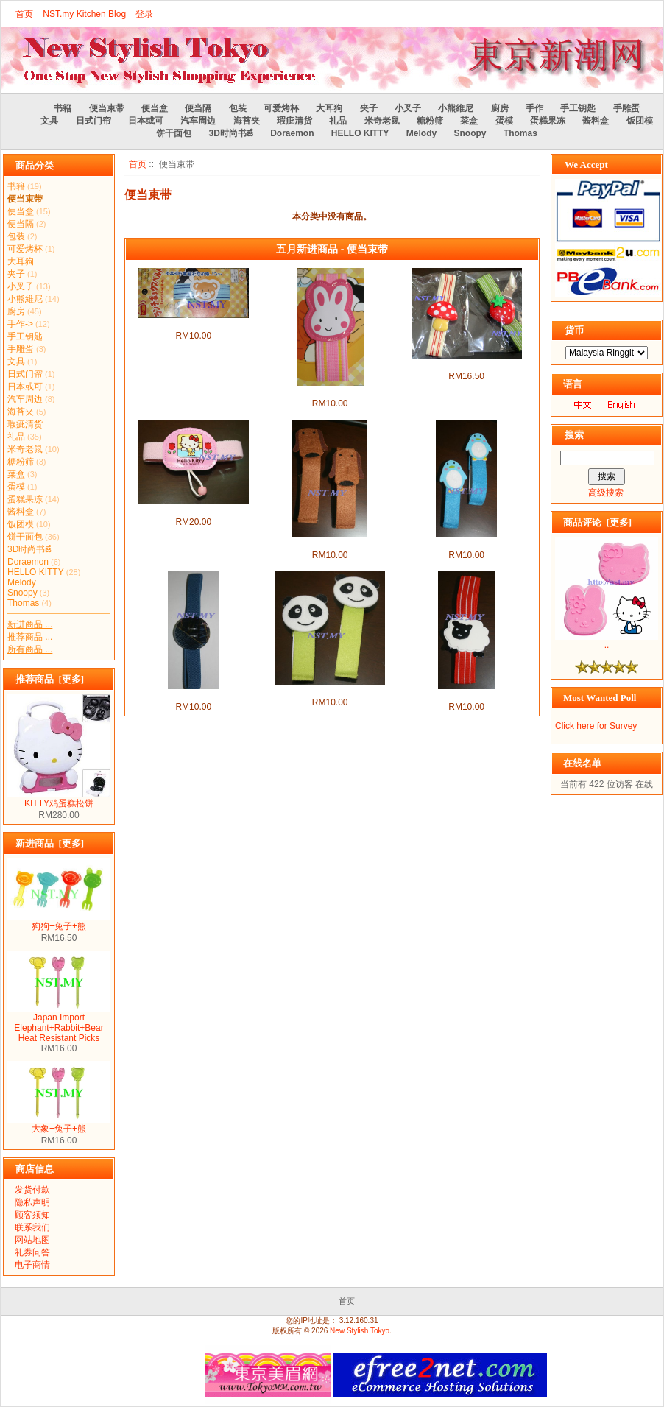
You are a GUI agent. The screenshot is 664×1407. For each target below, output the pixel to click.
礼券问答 (32, 1252)
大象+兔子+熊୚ (58, 1124)
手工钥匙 (578, 108)
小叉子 (408, 108)
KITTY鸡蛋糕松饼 (58, 798)
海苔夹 (246, 121)
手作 (534, 108)
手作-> (20, 324)
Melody (421, 133)
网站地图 (32, 1240)
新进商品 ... (29, 624)
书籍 (62, 108)
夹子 (369, 108)
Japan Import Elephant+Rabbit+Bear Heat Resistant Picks (58, 1023)
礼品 (338, 121)
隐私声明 (32, 1202)
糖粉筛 (430, 121)
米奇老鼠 (382, 121)
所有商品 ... (29, 649)
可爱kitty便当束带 (193, 510)
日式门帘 (93, 121)
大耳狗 (329, 108)
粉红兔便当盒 (329, 392)
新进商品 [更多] (49, 843)
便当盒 (154, 108)
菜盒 (469, 121)
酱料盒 (595, 121)
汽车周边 (198, 121)
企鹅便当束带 (466, 543)
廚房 (500, 108)
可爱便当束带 (466, 364)
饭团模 (639, 121)
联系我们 (32, 1227)
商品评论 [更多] (597, 522)
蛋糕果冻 (547, 121)
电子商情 (32, 1265)
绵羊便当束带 (466, 695)
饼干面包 (173, 133)
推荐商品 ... (29, 637)
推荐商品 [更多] (49, 679)
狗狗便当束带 (329, 543)
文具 (49, 121)
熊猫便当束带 (329, 690)
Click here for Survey (596, 726)
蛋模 (504, 121)
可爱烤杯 (281, 108)
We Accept (586, 164)
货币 (574, 330)
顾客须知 (32, 1215)
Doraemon (292, 133)
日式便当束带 (193, 695)
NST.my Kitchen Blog (84, 14)
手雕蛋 (626, 108)
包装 (238, 108)
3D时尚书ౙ (230, 133)
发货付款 (32, 1190)
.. (606, 641)
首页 (24, 14)
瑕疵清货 (294, 121)
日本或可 (145, 121)
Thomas (520, 133)
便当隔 (198, 108)
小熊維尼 (455, 108)
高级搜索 (606, 492)
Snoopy (470, 133)
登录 (144, 14)
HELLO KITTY (360, 133)
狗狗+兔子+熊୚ (58, 921)
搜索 (574, 434)
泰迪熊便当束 (193, 324)
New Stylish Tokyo (359, 1331)
